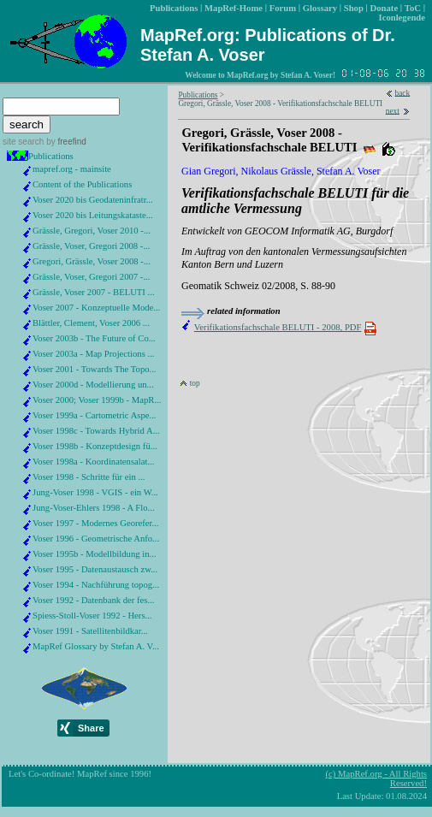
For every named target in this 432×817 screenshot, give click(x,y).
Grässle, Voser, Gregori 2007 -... (91, 276)
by (65, 141)
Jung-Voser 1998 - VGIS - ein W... (95, 492)
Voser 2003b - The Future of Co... (94, 338)
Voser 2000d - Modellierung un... (93, 384)
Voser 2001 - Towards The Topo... (95, 369)
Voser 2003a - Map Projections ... (93, 353)
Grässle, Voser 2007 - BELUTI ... (94, 292)
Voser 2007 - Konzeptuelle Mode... (96, 307)
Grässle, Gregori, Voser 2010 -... (92, 230)
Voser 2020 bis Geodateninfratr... (93, 199)
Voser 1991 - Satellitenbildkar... (90, 631)
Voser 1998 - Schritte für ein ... (89, 477)
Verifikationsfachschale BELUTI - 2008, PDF (278, 327)
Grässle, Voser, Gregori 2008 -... (91, 246)
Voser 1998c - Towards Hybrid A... (96, 430)
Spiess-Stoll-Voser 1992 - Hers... (92, 615)
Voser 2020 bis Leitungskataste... (93, 215)
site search (23, 141)
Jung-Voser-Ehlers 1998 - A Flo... (94, 507)
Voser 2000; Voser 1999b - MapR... (97, 400)
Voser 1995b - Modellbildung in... (95, 554)
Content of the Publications (82, 184)
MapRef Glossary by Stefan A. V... (96, 646)
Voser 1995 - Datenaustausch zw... (95, 569)
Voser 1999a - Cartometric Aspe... (95, 415)
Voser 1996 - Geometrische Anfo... (96, 538)
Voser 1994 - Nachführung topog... (96, 584)
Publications (51, 156)
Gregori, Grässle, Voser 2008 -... (92, 261)
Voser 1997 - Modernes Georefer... (95, 523)
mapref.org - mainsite (72, 169)
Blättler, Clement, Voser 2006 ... (91, 323)
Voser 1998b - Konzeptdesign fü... (95, 446)
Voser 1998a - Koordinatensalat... (93, 461)
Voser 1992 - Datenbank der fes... (93, 600)
